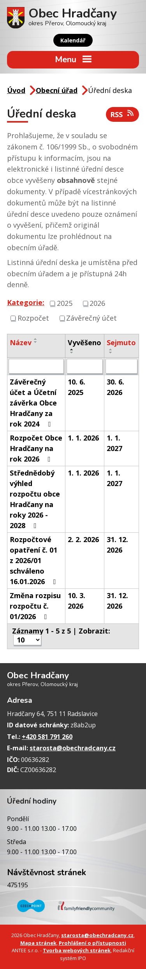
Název (21, 342)
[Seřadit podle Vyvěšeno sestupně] (72, 352)
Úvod (16, 90)
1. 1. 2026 (83, 437)
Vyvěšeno (84, 342)
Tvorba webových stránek (77, 950)
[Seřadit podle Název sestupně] (36, 342)
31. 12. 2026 (117, 545)
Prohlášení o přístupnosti (92, 942)
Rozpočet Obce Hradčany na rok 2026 (36, 448)
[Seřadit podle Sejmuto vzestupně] (111, 349)
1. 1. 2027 (114, 443)
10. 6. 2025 (76, 387)
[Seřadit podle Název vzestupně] (36, 339)
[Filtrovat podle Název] (36, 366)
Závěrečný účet (91, 318)
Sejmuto (121, 342)
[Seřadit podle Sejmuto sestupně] (111, 352)
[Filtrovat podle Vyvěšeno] (85, 366)
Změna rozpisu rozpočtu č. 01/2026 (35, 606)
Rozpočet (33, 318)
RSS (122, 114)
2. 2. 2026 (83, 539)
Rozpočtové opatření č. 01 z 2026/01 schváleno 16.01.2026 (34, 560)
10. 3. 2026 (76, 601)
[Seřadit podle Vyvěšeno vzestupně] (72, 349)
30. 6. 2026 (115, 387)
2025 (64, 303)
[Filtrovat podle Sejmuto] (121, 366)
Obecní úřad (56, 90)
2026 (97, 303)
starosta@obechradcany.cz (73, 748)
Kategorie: (25, 302)
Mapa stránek (38, 942)
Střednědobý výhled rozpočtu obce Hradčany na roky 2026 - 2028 (35, 499)
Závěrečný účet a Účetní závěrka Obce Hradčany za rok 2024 (33, 402)
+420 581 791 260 (47, 736)
